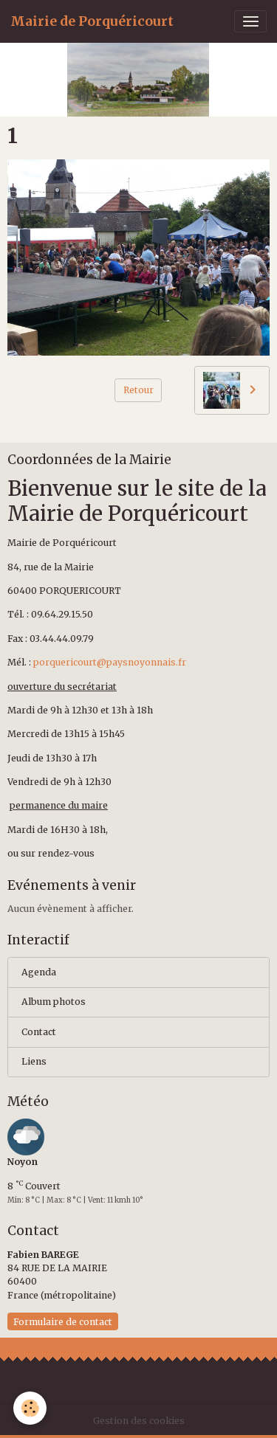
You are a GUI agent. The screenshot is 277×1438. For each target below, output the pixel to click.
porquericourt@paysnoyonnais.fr (109, 662)
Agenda (38, 972)
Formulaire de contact (62, 1321)
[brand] (92, 21)
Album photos (53, 1001)
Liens (34, 1061)
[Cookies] (30, 1408)
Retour (138, 389)
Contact (38, 1031)
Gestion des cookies (139, 1420)
